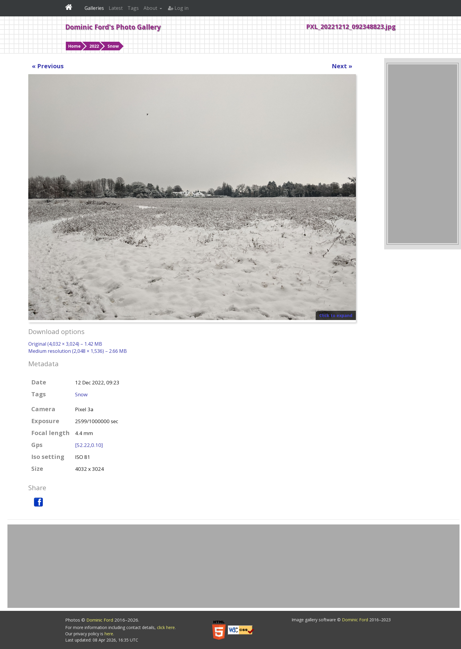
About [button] (151, 8)
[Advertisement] (422, 153)
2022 (94, 46)
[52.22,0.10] (89, 445)
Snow (113, 46)
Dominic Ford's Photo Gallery (113, 27)
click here (166, 627)
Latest (116, 8)
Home (74, 46)
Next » (342, 66)
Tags (133, 8)
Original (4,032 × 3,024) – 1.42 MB (65, 344)
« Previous (48, 66)
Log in (178, 8)
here (109, 633)
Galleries (94, 8)
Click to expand (335, 315)
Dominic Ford (100, 620)
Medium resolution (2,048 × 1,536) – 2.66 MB (77, 351)
